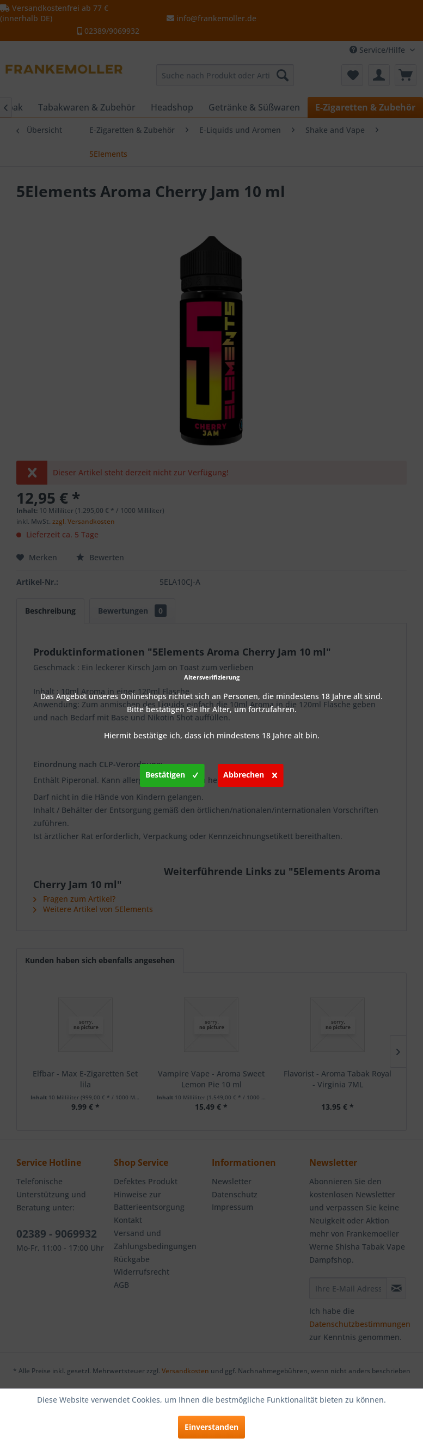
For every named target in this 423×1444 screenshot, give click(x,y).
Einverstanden (211, 1427)
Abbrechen (250, 773)
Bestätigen (171, 773)
